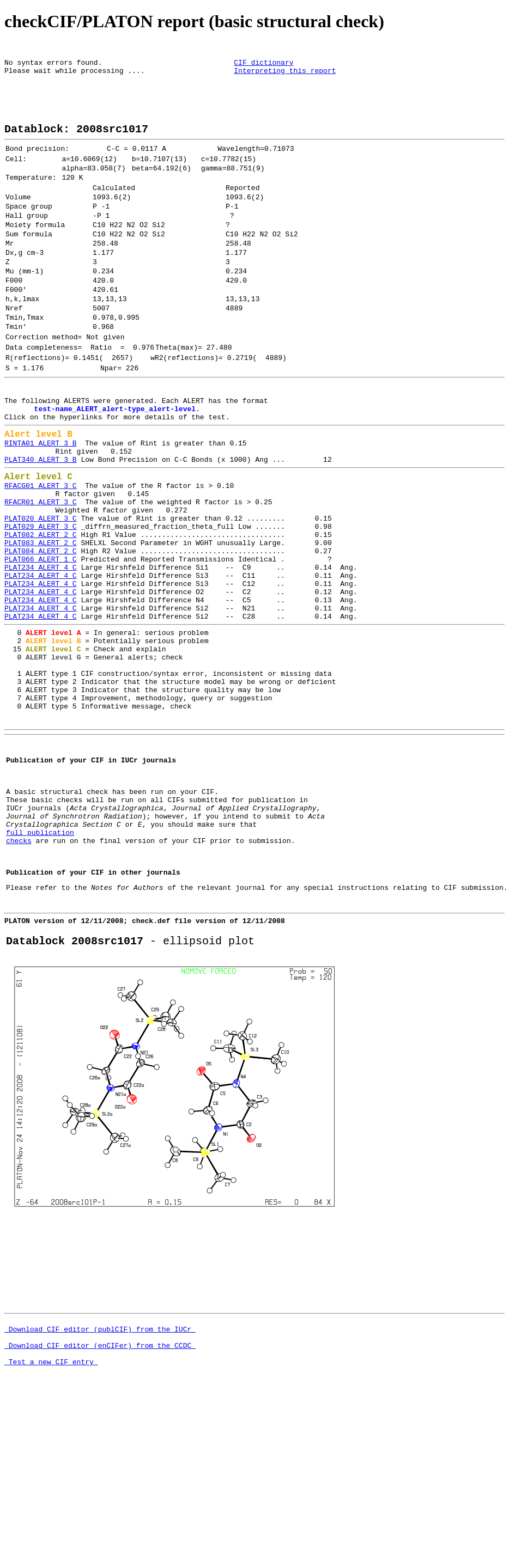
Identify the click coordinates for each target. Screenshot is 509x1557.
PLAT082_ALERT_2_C (40, 616)
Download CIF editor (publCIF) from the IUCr (100, 1486)
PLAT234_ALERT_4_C (40, 655)
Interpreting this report (285, 75)
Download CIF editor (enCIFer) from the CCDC (100, 1506)
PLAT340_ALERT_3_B (40, 527)
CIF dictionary (263, 65)
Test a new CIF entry (51, 1525)
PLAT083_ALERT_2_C (40, 626)
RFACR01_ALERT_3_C (40, 577)
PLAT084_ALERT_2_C (40, 635)
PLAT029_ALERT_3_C (40, 606)
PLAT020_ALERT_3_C (40, 596)
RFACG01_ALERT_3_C (40, 557)
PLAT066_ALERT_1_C (40, 645)
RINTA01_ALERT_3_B (40, 507)
